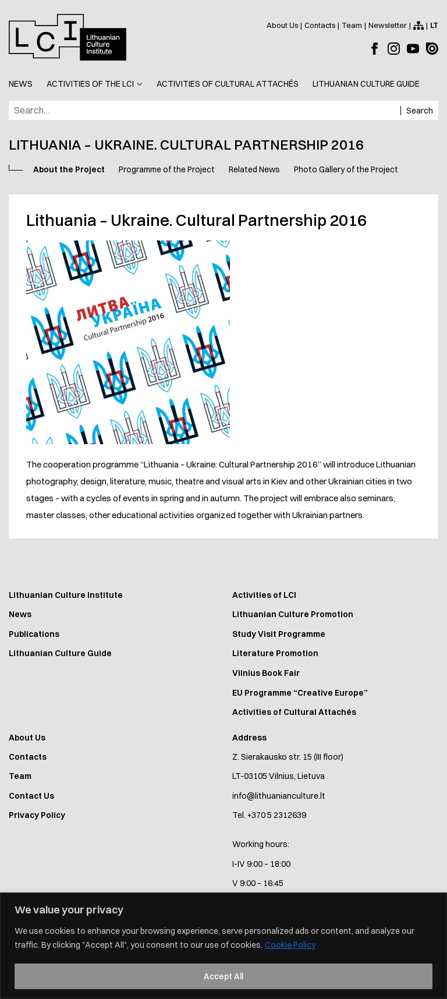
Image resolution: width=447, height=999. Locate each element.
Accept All (223, 976)
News (20, 614)
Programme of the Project (167, 169)
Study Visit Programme (278, 634)
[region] (223, 945)
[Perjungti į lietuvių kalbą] (434, 25)
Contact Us (31, 796)
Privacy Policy (37, 815)
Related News (254, 169)
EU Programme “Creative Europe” (300, 693)
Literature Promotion (275, 653)
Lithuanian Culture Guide (60, 653)
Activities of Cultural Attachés (294, 712)
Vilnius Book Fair (266, 673)
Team (20, 776)
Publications (34, 634)
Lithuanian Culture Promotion (292, 614)
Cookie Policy (290, 945)
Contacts (28, 757)
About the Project (69, 169)
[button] (95, 84)
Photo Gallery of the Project (346, 169)
